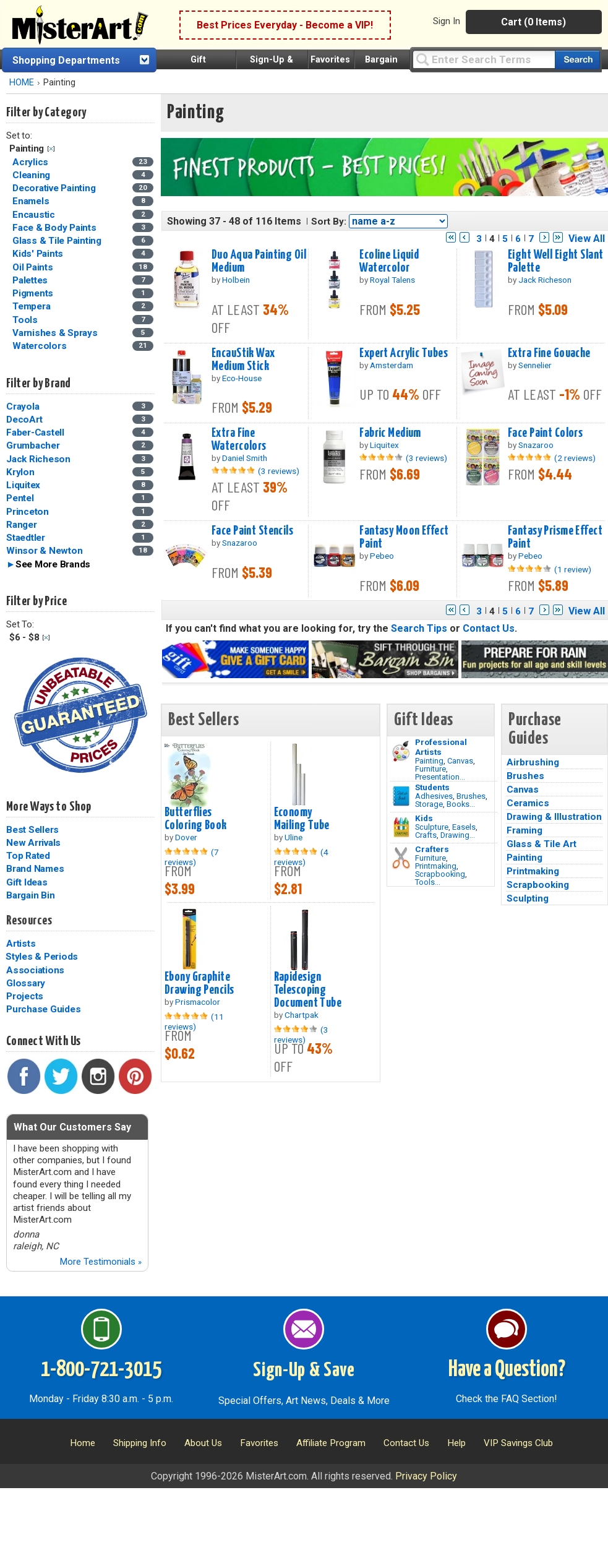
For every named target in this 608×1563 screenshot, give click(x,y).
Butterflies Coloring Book (196, 819)
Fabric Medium (390, 433)
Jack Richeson (38, 459)
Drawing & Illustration (554, 816)
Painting (429, 760)
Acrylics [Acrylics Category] (31, 162)
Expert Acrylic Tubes (403, 353)
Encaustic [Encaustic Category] (35, 214)
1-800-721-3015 (101, 1370)
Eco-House (242, 378)
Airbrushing (533, 762)
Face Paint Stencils (252, 531)
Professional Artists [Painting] (441, 747)
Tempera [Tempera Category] (32, 306)
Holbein (236, 280)
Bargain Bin (30, 895)
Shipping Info (139, 1443)
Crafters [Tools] (432, 849)
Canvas (460, 760)
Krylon (20, 472)
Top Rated (28, 855)
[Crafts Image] (401, 827)
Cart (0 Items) (533, 22)
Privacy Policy (426, 1476)
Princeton (27, 511)
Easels (464, 827)
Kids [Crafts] (424, 818)
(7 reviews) (192, 857)
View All (586, 238)
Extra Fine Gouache (549, 353)
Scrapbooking (440, 874)
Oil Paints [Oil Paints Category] (33, 267)
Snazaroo (536, 445)
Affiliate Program (331, 1443)
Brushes (471, 796)
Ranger (21, 524)
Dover (186, 837)
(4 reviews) (301, 857)
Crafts (426, 835)
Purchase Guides (43, 1009)
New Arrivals (33, 842)
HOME (21, 82)
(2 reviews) (575, 458)
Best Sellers (32, 829)
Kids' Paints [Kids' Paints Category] (39, 253)
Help (456, 1443)
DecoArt (24, 419)
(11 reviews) (194, 1021)
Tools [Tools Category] (26, 319)
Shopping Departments (66, 60)
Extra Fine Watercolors (239, 439)
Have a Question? (506, 1370)
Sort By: (328, 221)
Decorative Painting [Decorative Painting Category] (55, 188)
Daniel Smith (244, 458)
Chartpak (302, 1015)
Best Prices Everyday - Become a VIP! (285, 25)
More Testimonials (100, 1261)
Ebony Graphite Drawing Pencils (199, 983)
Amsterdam (391, 365)
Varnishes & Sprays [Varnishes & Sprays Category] (56, 332)
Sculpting (528, 898)
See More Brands (52, 564)
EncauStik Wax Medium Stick (243, 359)
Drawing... (457, 835)
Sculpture (431, 827)
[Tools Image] (401, 858)
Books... (461, 804)
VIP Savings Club (518, 1443)
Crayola (22, 406)
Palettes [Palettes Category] (31, 280)
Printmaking (435, 866)
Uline (293, 837)
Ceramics (528, 803)
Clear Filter (51, 149)
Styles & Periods (42, 956)
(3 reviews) (278, 471)
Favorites (330, 59)
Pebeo (382, 556)
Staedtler (25, 537)
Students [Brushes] (432, 787)
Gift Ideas (27, 882)
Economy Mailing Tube (302, 819)
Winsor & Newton (44, 550)
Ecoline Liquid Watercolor (389, 261)
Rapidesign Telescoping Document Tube (308, 990)
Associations (35, 970)
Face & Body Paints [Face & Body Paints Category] (55, 227)
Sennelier (535, 365)
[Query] (484, 59)
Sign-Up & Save (304, 1370)
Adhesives (434, 796)
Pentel (20, 498)
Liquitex (23, 485)
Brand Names (35, 868)
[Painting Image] (401, 751)
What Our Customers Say (72, 1127)
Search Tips (419, 628)
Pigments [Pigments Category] (34, 293)
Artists (20, 943)
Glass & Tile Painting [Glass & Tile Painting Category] (58, 240)
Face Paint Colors (545, 433)
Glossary (25, 983)
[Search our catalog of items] (577, 59)
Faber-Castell (35, 432)
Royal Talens (392, 280)
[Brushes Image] (401, 796)
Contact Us (489, 628)
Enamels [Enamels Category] (31, 201)
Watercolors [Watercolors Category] (40, 345)
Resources (29, 921)
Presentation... (440, 776)
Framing (524, 830)
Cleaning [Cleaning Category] (32, 175)
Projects (24, 996)
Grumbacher (33, 445)
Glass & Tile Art (541, 844)
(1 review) (572, 569)
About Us (203, 1443)
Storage (429, 804)
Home (82, 1443)
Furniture (430, 768)
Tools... (427, 882)
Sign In (446, 21)
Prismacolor (197, 1002)
